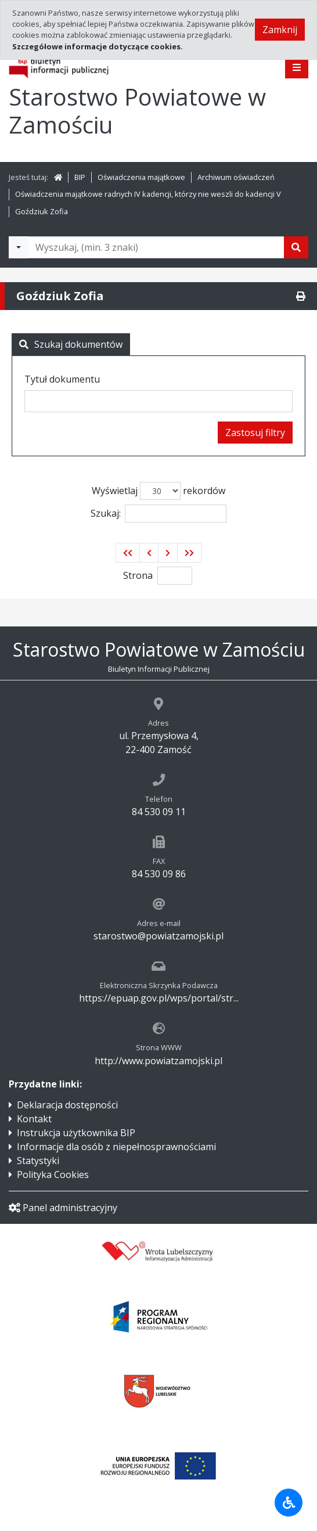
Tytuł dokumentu (62, 379)
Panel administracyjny (63, 1207)
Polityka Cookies (53, 1174)
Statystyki (38, 1160)
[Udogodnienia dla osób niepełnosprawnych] (288, 1502)
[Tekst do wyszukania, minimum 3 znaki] (156, 247)
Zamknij (279, 29)
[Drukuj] (300, 296)
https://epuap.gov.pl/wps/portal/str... (159, 998)
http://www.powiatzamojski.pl (158, 1060)
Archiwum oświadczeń (236, 177)
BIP (79, 177)
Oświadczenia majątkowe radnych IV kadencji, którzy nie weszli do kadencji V (148, 194)
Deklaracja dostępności (67, 1104)
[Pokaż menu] (296, 67)
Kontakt (34, 1118)
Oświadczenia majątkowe (141, 177)
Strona (138, 575)
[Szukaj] (296, 247)
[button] (128, 553)
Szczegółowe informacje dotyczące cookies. (97, 46)
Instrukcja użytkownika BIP (76, 1132)
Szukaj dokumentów (71, 344)
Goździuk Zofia (41, 211)
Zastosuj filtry (255, 432)
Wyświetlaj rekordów (158, 491)
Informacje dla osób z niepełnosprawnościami (116, 1146)
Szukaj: (158, 514)
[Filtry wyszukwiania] (18, 247)
